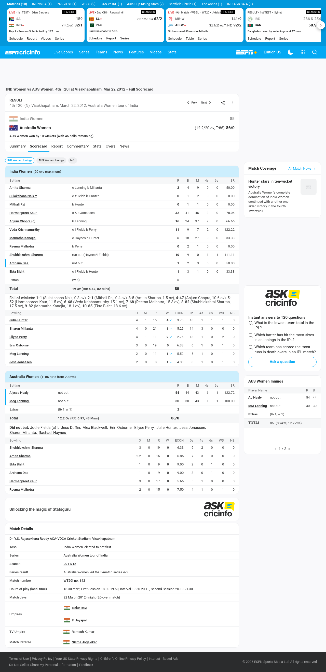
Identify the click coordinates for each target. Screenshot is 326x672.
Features (136, 52)
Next (321, 25)
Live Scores (63, 52)
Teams (101, 52)
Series (84, 52)
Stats (172, 52)
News (118, 52)
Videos (156, 52)
